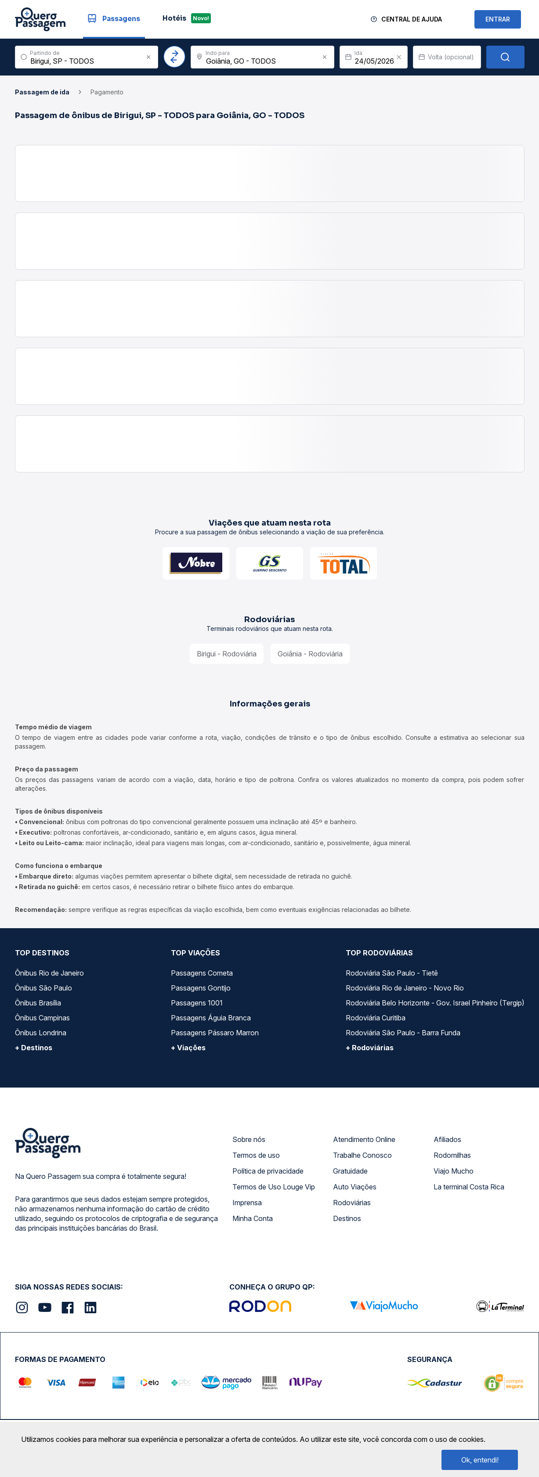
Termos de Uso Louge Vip (273, 1186)
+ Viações (188, 1047)
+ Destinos (33, 1047)
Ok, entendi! (480, 1459)
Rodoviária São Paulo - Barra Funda (403, 1032)
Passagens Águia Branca (211, 1017)
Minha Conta (252, 1218)
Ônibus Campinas (42, 1017)
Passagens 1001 (197, 1002)
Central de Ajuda (411, 19)
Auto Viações (354, 1186)
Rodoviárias (352, 1202)
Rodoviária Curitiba (375, 1017)
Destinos (347, 1218)
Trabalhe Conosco (362, 1155)
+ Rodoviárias (370, 1047)
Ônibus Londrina (40, 1032)
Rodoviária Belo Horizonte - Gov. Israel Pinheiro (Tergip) (435, 1002)
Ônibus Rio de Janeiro (49, 973)
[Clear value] (399, 57)
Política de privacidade (268, 1171)
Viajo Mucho (454, 1171)
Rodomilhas (452, 1155)
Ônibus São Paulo (43, 987)
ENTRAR (497, 19)
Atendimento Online (364, 1139)
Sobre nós (248, 1139)
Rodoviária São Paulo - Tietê (392, 973)
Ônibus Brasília (38, 1002)
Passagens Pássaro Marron (215, 1032)
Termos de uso (256, 1155)
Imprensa (247, 1202)
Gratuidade (350, 1171)
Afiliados (447, 1139)
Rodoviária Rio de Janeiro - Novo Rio (405, 987)
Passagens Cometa (202, 973)
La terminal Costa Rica (469, 1186)
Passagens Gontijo (201, 987)
